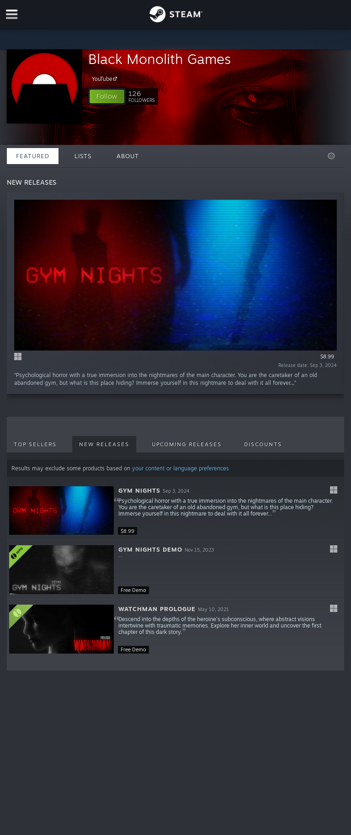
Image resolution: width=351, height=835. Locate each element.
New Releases (104, 444)
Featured (32, 156)
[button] (107, 96)
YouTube (106, 78)
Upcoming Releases (187, 444)
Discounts (263, 444)
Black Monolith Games (159, 58)
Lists (82, 156)
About (128, 156)
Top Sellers (35, 444)
